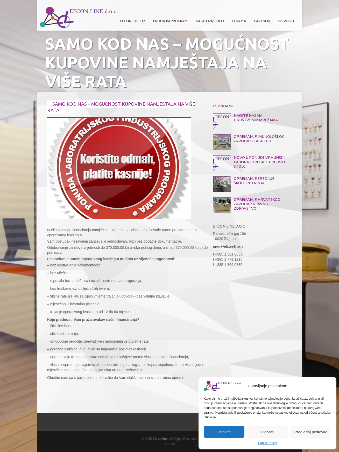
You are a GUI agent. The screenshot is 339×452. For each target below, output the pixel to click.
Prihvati (224, 432)
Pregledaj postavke (311, 432)
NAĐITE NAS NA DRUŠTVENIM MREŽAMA (256, 117)
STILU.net (169, 444)
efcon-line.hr (132, 21)
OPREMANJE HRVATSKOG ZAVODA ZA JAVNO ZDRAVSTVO (257, 203)
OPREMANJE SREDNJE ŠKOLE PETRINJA (254, 180)
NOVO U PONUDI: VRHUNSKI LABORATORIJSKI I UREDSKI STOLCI (259, 161)
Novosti (286, 21)
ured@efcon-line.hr (228, 246)
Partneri (261, 23)
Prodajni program (169, 23)
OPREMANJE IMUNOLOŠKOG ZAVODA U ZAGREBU (259, 138)
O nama (238, 23)
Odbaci (267, 432)
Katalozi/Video (210, 21)
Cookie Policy (267, 443)
